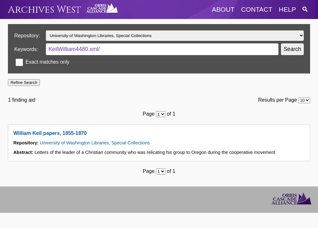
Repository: (27, 35)
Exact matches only (48, 62)
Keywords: (26, 49)
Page (148, 114)
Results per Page (277, 100)
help (287, 9)
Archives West (44, 9)
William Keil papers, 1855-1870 (50, 133)
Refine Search (23, 82)
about (223, 9)
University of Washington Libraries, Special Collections (95, 142)
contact (256, 9)
